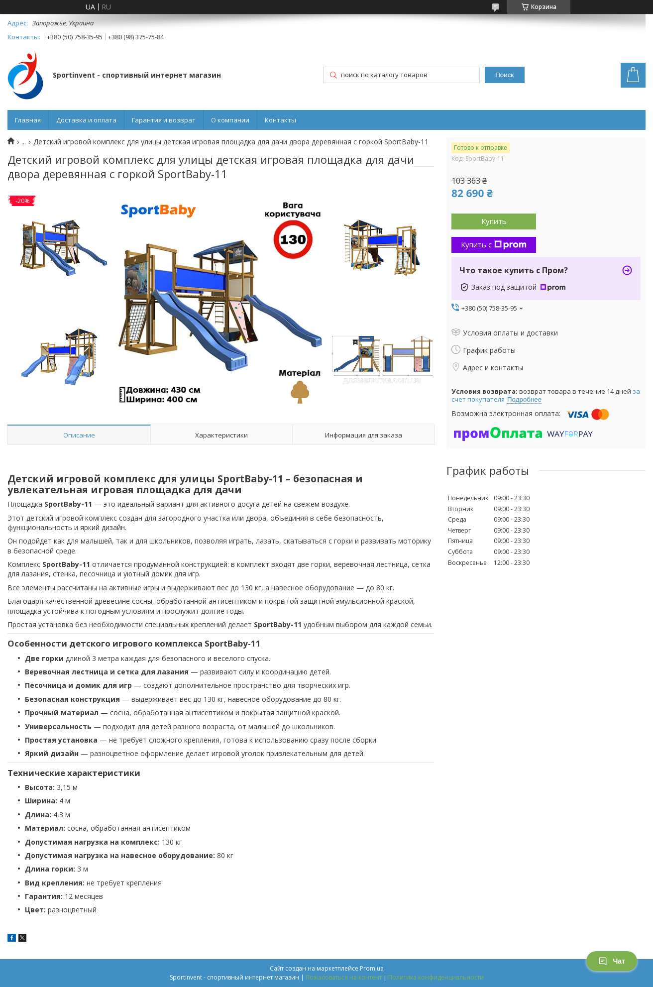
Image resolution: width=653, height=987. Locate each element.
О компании (230, 119)
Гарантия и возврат (164, 119)
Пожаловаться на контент (344, 977)
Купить (494, 221)
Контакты (280, 119)
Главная (28, 119)
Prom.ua (372, 968)
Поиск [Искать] (504, 75)
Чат (611, 961)
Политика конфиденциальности (436, 977)
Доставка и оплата (86, 119)
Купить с (494, 244)
